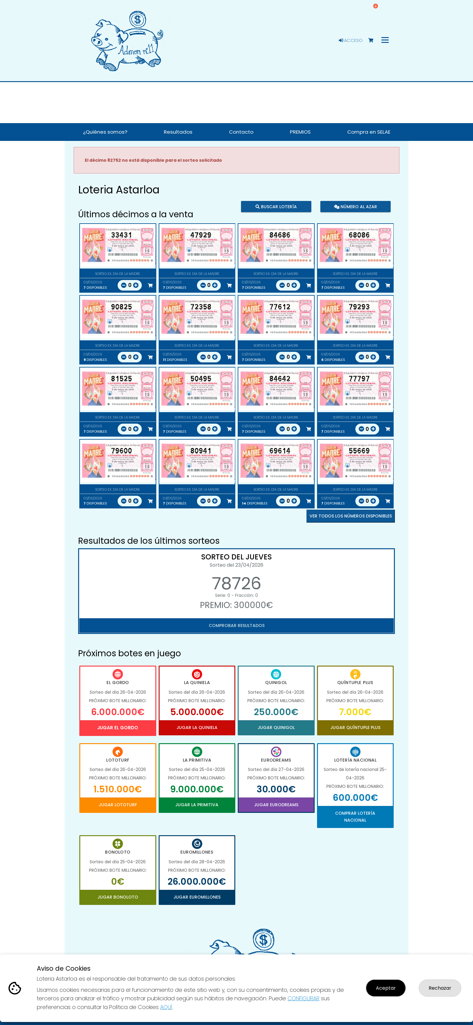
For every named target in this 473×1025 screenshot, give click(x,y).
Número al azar (355, 207)
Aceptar (386, 988)
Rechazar (440, 988)
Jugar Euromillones (197, 897)
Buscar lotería (276, 207)
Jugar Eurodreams (276, 805)
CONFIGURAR (303, 998)
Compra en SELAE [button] (368, 131)
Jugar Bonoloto (117, 897)
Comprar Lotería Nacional (355, 816)
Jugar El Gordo (117, 727)
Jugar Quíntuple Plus (355, 727)
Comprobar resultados (237, 625)
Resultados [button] (178, 131)
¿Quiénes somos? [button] (105, 131)
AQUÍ (166, 1007)
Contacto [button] (241, 131)
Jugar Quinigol (276, 727)
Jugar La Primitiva (196, 805)
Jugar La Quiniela (196, 727)
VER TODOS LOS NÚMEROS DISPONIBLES (351, 516)
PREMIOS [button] (300, 131)
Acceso (351, 40)
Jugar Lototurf (118, 805)
